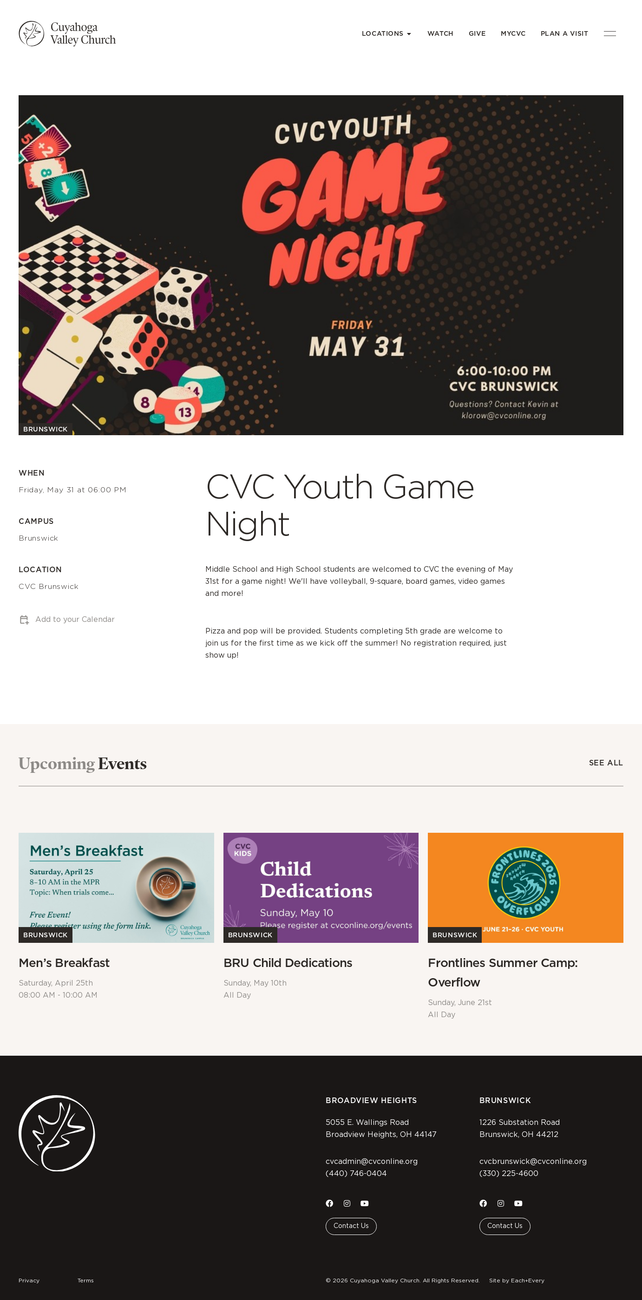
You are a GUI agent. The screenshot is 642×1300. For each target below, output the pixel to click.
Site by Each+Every (516, 1280)
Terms (86, 1280)
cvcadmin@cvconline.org (372, 1161)
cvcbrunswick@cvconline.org (533, 1161)
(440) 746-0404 (356, 1173)
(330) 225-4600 (508, 1173)
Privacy (29, 1280)
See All (606, 762)
